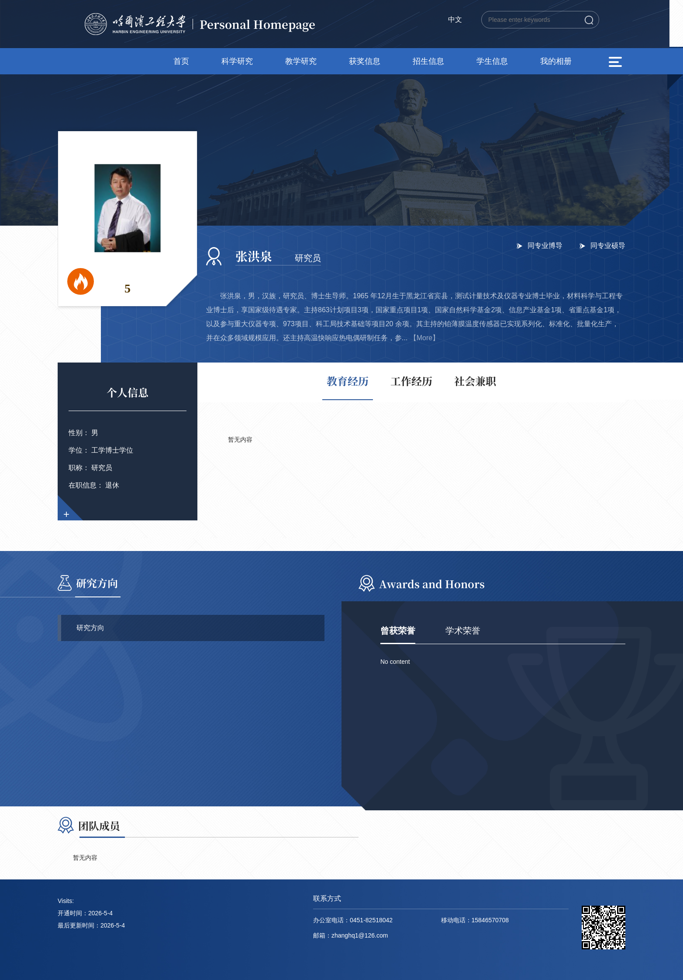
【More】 (424, 338)
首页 (181, 61)
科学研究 (237, 61)
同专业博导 (545, 245)
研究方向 (90, 627)
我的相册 (556, 61)
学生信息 (492, 61)
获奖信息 (364, 61)
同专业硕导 (607, 245)
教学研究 (301, 61)
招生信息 (428, 61)
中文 (455, 19)
